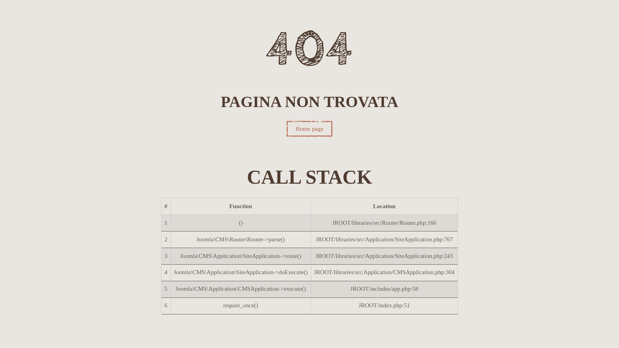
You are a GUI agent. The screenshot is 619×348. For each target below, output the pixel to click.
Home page (310, 129)
